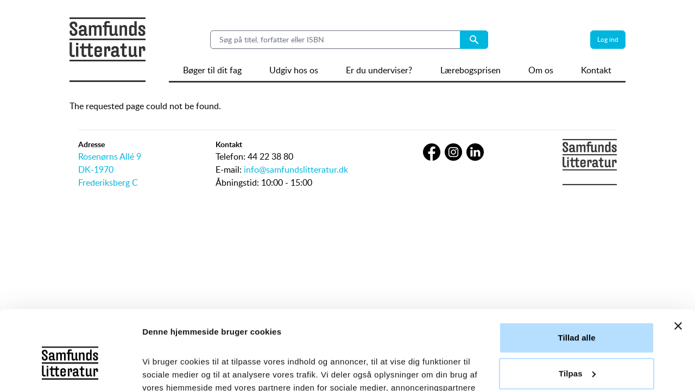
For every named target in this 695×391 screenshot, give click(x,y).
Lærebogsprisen (470, 70)
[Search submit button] (474, 39)
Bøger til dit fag (212, 70)
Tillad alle (576, 263)
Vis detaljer (164, 369)
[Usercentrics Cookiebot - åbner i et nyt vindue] (70, 370)
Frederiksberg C (108, 182)
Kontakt (596, 70)
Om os (540, 70)
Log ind (607, 39)
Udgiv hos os (293, 70)
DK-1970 (95, 169)
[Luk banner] (678, 252)
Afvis (576, 334)
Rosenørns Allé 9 (109, 156)
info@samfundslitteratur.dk (296, 169)
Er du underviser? (379, 70)
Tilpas (577, 299)
